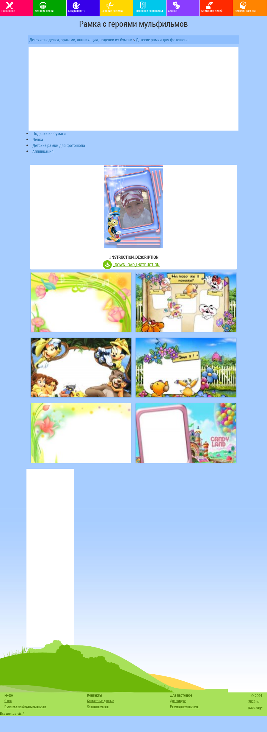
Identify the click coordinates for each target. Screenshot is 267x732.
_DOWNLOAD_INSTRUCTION (136, 264)
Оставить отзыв (98, 706)
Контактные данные (100, 700)
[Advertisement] (50, 558)
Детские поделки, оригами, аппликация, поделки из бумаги (80, 40)
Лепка (37, 139)
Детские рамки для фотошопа (162, 40)
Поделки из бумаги (49, 133)
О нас (8, 700)
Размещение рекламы (184, 706)
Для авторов (178, 700)
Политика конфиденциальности (25, 706)
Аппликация (43, 151)
